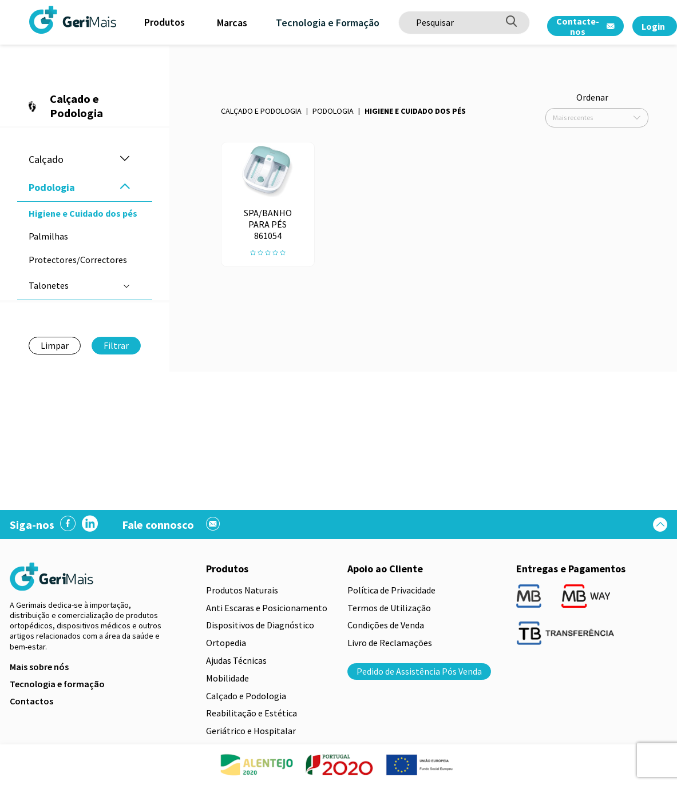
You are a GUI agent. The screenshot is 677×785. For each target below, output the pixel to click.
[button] (125, 159)
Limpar (55, 345)
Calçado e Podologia (261, 111)
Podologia (333, 111)
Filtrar (116, 345)
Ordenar (592, 97)
